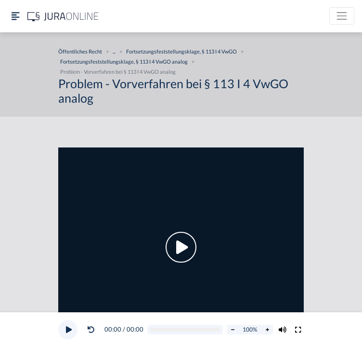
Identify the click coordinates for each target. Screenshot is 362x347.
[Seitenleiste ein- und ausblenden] (15, 16)
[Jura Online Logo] (63, 16)
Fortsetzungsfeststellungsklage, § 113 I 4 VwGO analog (124, 61)
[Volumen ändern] (282, 329)
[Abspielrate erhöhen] (267, 329)
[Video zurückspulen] (91, 329)
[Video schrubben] (185, 330)
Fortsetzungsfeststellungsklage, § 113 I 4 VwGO (181, 51)
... (114, 51)
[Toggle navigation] (341, 16)
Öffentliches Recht (80, 51)
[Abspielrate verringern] (232, 329)
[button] (92, 329)
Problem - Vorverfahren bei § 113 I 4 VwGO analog (118, 71)
